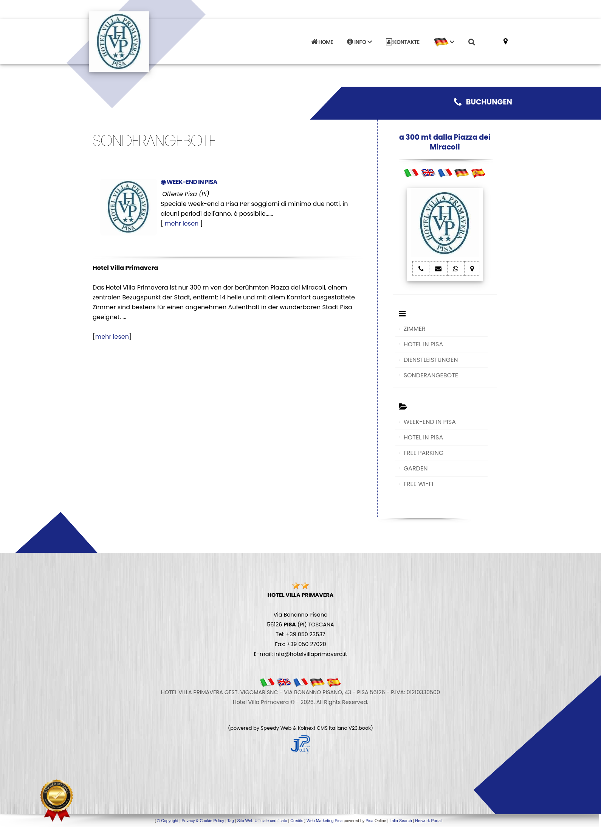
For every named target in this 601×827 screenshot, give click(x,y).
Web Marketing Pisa (324, 820)
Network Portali (428, 820)
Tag (230, 820)
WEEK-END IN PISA (430, 421)
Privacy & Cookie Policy (202, 820)
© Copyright (167, 820)
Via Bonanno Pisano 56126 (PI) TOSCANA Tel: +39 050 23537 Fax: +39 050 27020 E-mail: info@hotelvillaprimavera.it (300, 624)
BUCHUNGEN (483, 102)
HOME (322, 42)
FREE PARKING (423, 453)
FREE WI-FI (419, 484)
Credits (296, 820)
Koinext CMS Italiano (323, 728)
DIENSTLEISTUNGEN (431, 359)
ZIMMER (415, 328)
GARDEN (416, 468)
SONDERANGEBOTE (431, 375)
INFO (359, 42)
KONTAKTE (403, 42)
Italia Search (400, 820)
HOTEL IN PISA (423, 344)
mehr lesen (181, 223)
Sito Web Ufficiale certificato (262, 820)
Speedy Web (276, 728)
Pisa (369, 820)
